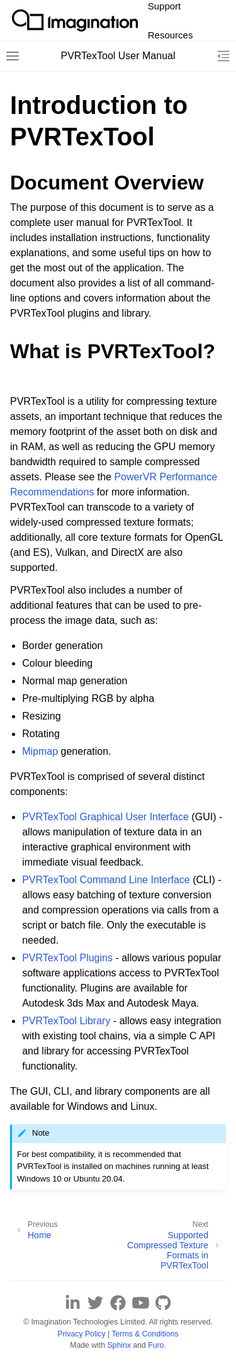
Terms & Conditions (144, 1334)
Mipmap (40, 751)
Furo (156, 1345)
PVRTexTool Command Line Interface (106, 879)
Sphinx (118, 1345)
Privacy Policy (81, 1334)
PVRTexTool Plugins (67, 957)
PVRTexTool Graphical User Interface (105, 816)
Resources (170, 35)
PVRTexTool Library (66, 1020)
